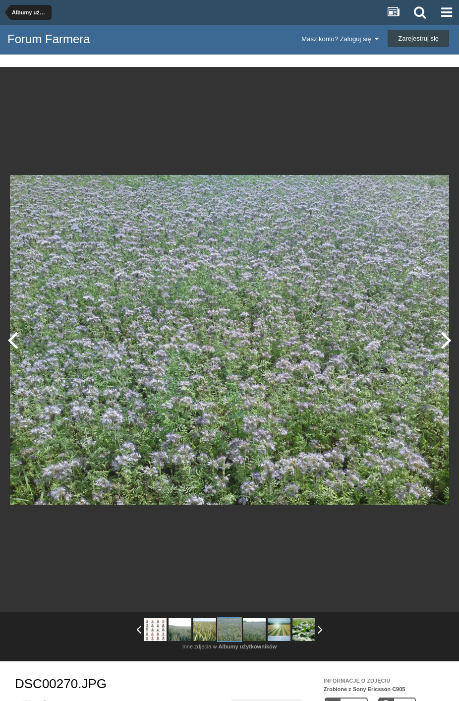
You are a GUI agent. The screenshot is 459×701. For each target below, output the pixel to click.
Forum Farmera (48, 39)
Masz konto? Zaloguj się (339, 39)
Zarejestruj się (418, 38)
